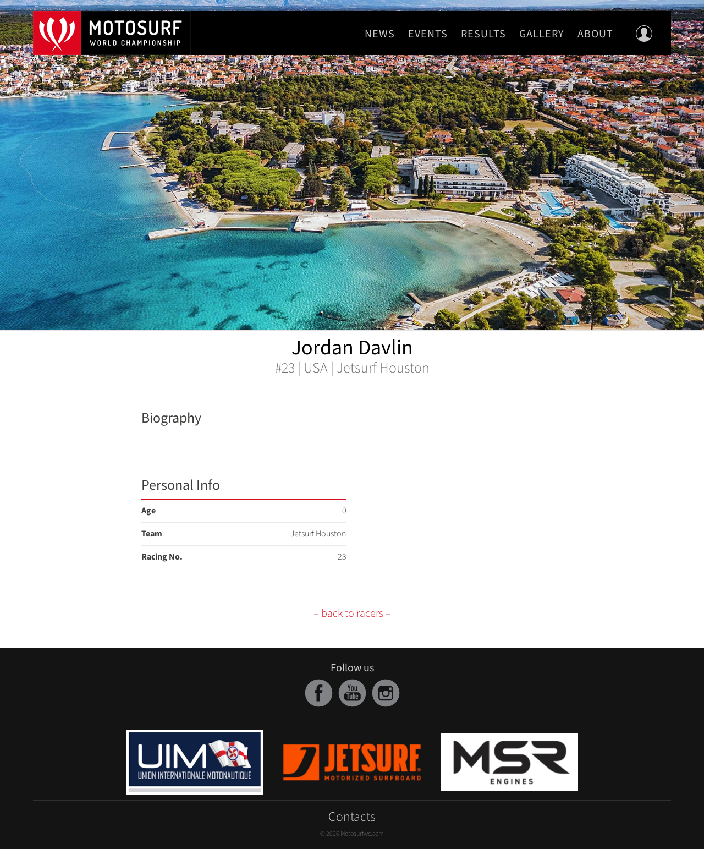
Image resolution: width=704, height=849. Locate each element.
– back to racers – (352, 613)
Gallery (541, 34)
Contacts (352, 816)
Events (428, 34)
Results (483, 34)
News (380, 34)
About (595, 34)
